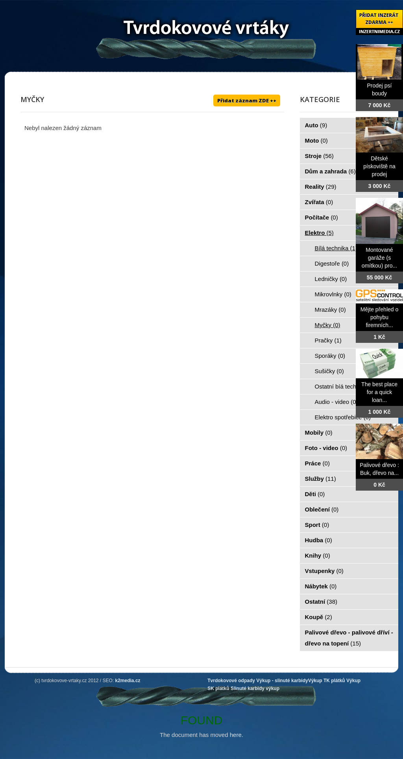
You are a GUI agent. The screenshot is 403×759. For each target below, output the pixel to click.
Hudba (318, 540)
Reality (320, 186)
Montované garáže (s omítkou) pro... (379, 258)
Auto (316, 125)
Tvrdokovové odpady (231, 680)
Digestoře (332, 263)
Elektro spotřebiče (343, 417)
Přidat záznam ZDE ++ (246, 100)
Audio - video (336, 401)
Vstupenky (324, 570)
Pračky (328, 340)
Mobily (319, 432)
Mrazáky (330, 309)
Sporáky (330, 355)
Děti (315, 494)
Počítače (321, 217)
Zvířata (319, 202)
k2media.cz (127, 680)
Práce (317, 463)
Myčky (327, 325)
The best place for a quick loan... (379, 392)
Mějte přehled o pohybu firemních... (379, 317)
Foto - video (326, 448)
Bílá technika (336, 248)
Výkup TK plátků (326, 680)
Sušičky (329, 371)
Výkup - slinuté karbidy (282, 680)
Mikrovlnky (333, 294)
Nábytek (321, 586)
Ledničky (331, 278)
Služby (320, 478)
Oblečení (322, 509)
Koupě (318, 617)
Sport (317, 524)
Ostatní (321, 601)
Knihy (317, 555)
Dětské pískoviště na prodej (379, 166)
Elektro (319, 232)
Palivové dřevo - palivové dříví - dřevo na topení (349, 638)
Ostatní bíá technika (345, 386)
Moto (316, 140)
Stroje (319, 156)
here (236, 734)
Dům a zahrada (330, 171)
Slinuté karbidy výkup (255, 688)
